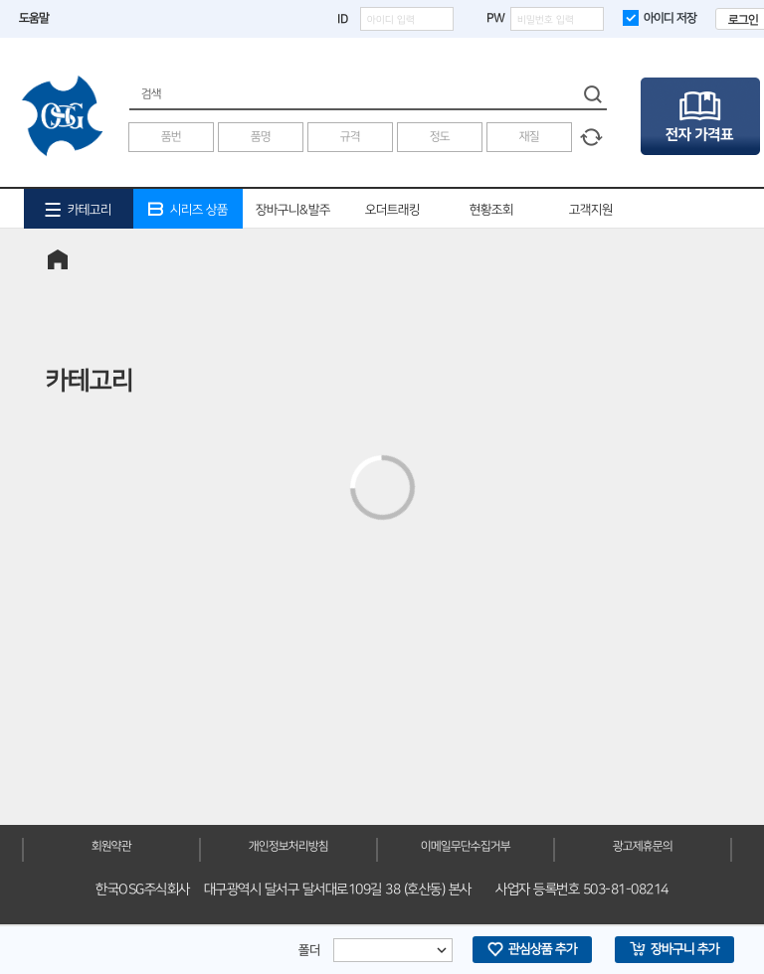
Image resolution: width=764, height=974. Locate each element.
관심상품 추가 (532, 949)
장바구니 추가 (674, 949)
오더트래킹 (392, 210)
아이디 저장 (659, 18)
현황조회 (491, 210)
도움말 (34, 18)
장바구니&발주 (293, 210)
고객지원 (591, 210)
